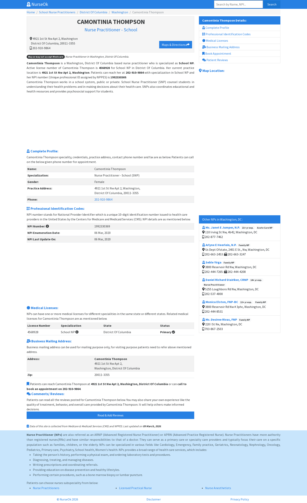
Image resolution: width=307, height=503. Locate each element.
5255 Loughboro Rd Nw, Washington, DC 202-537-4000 (233, 287)
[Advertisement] (110, 121)
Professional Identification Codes (226, 34)
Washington (120, 12)
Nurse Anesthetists (218, 488)
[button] (47, 226)
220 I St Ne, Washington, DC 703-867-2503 (226, 324)
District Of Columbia (93, 12)
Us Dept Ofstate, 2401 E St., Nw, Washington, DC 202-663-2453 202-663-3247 (235, 249)
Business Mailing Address (221, 47)
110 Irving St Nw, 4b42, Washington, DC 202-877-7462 (238, 232)
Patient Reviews (215, 60)
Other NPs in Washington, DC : (222, 219)
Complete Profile (215, 28)
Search (271, 4)
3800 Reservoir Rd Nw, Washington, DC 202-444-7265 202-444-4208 (229, 267)
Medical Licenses (215, 41)
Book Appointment (216, 53)
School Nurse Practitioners (57, 12)
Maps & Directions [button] (176, 45)
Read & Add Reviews (111, 415)
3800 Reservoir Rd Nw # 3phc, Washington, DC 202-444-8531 (234, 306)
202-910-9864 (103, 199)
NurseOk (37, 4)
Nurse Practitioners (46, 488)
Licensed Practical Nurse (135, 488)
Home (31, 12)
